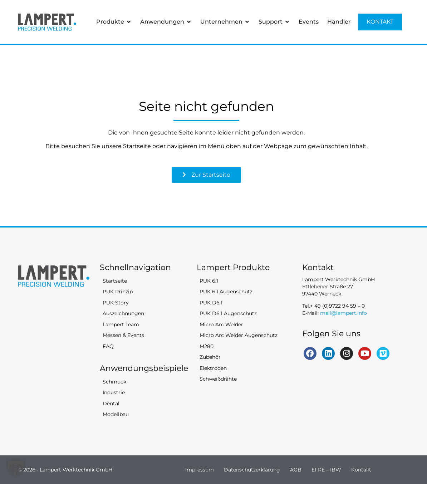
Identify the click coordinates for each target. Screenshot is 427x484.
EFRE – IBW (326, 469)
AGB (295, 469)
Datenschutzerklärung (252, 469)
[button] (15, 468)
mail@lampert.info (343, 313)
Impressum (199, 469)
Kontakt (361, 469)
